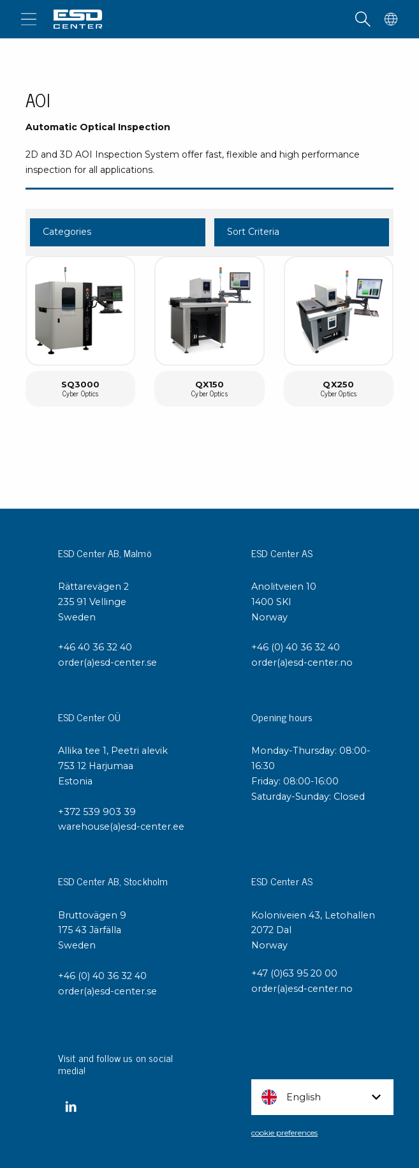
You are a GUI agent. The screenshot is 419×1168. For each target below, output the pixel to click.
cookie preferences (284, 1132)
